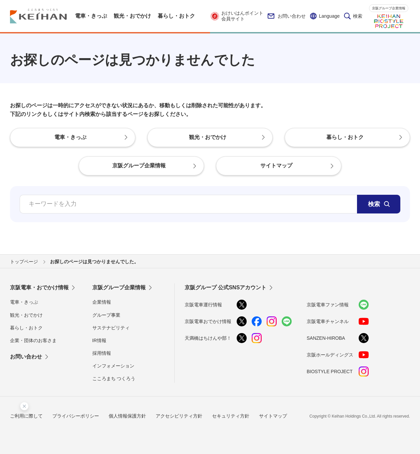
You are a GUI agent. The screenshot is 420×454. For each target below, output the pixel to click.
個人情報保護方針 (127, 416)
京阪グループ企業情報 (388, 8)
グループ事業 (106, 315)
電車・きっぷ (24, 302)
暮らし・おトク (26, 327)
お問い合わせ (287, 16)
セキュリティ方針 (230, 416)
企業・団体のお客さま (33, 340)
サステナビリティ (111, 327)
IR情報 (99, 340)
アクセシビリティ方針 (179, 416)
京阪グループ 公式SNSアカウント (225, 287)
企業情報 (101, 302)
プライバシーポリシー (75, 416)
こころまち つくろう (114, 378)
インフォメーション (113, 365)
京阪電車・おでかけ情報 (39, 287)
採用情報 (101, 353)
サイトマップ (273, 416)
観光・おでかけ (26, 315)
